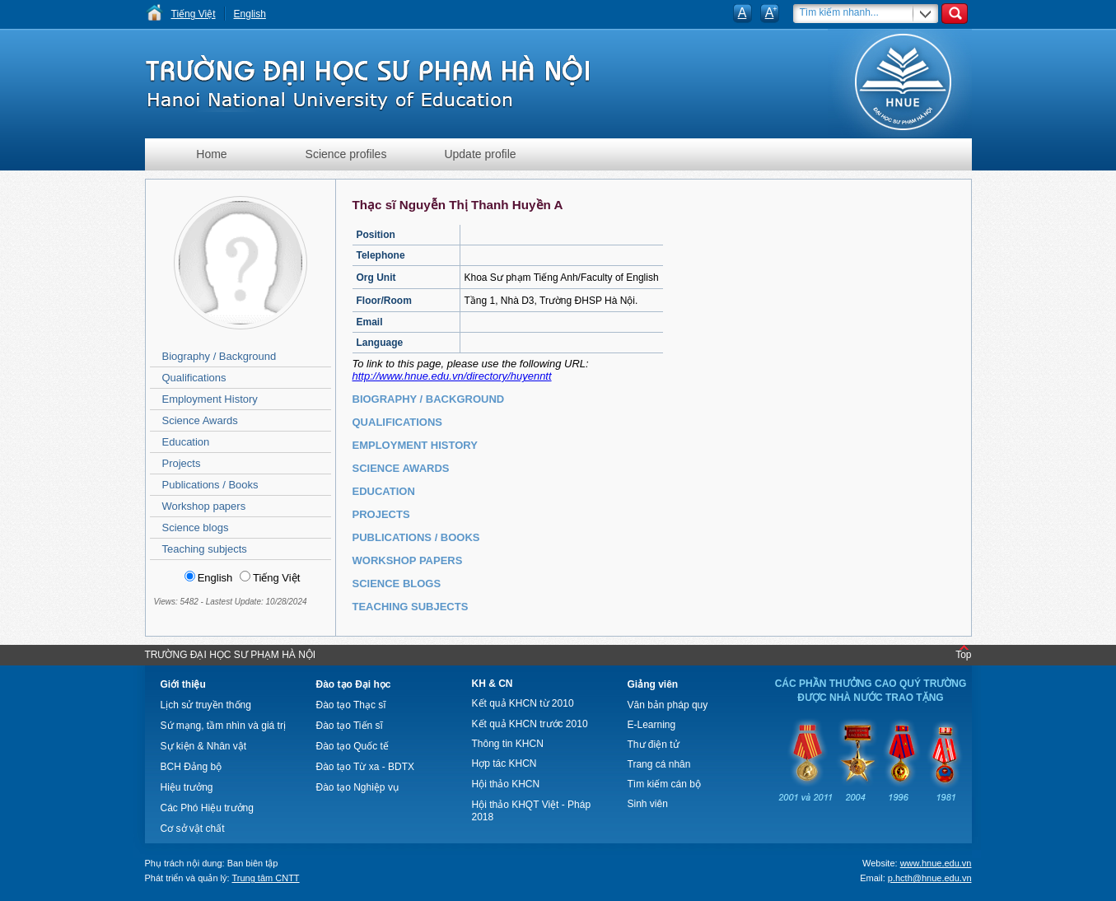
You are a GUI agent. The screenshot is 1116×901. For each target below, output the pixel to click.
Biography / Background (219, 356)
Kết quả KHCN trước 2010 (530, 724)
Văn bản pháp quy (668, 705)
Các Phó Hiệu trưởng (207, 808)
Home (211, 154)
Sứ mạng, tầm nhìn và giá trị (223, 725)
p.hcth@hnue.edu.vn (930, 878)
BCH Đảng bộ (191, 767)
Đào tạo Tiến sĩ (349, 725)
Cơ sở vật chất (193, 828)
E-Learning (652, 725)
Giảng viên (653, 684)
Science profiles (346, 154)
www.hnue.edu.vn (936, 863)
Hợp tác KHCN (504, 763)
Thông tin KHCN (508, 743)
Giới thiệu (183, 684)
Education (186, 442)
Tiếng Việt (193, 14)
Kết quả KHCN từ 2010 (523, 703)
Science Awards (200, 420)
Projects (181, 463)
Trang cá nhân (659, 764)
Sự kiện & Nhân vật (204, 746)
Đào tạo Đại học (353, 684)
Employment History (210, 399)
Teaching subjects (204, 549)
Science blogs (195, 527)
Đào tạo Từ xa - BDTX (365, 767)
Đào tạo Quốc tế (352, 746)
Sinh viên (648, 804)
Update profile (480, 154)
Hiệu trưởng (187, 787)
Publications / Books (210, 485)
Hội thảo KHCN (506, 784)
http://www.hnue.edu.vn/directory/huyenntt (452, 376)
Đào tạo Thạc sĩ (351, 705)
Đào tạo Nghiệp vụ (357, 787)
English (250, 14)
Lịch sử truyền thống (206, 705)
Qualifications (194, 377)
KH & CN (492, 683)
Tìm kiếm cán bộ (664, 784)
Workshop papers (204, 506)
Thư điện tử (653, 744)
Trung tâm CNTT (265, 878)
